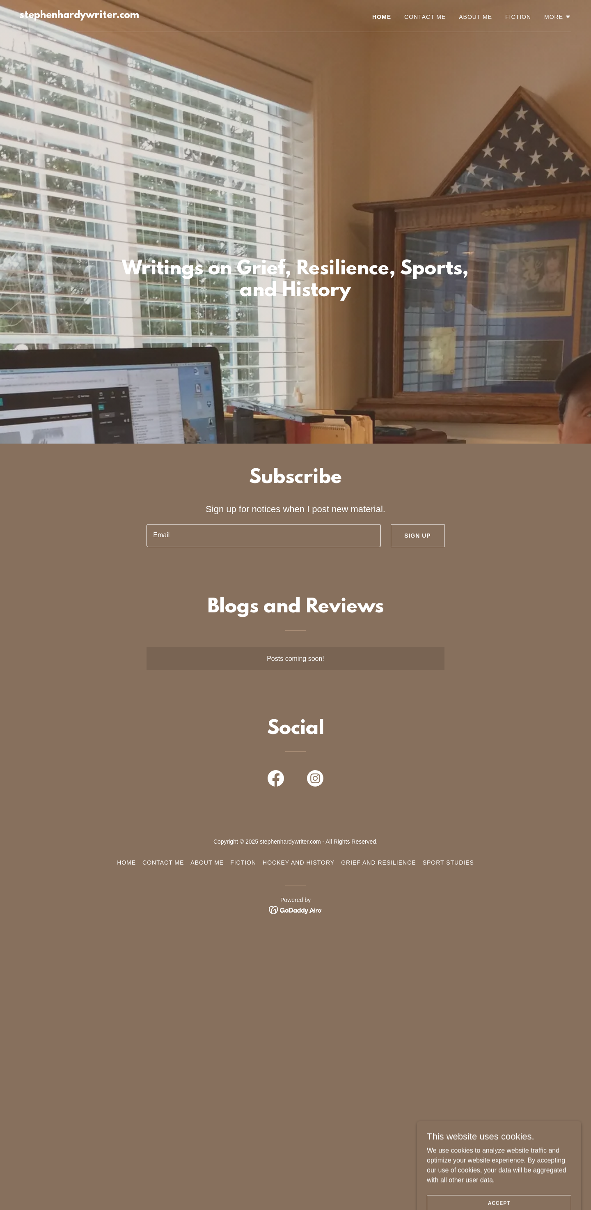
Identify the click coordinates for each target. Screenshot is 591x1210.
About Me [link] (475, 17)
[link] (79, 15)
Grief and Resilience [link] (378, 862)
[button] (557, 17)
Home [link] (381, 17)
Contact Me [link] (425, 17)
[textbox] (264, 535)
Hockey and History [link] (298, 862)
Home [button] (126, 862)
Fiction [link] (518, 17)
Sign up (417, 535)
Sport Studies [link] (448, 862)
